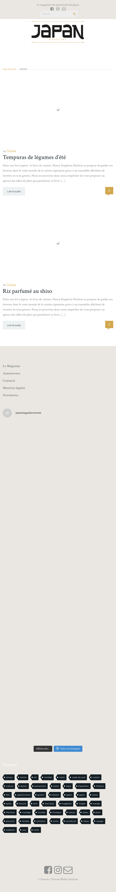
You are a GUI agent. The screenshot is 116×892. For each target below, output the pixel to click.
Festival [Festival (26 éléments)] (100, 786)
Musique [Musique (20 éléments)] (56, 812)
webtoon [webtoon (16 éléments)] (10, 830)
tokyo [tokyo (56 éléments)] (86, 821)
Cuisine (11, 151)
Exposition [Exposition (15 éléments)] (83, 786)
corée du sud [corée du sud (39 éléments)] (78, 777)
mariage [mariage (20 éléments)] (26, 812)
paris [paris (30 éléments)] (98, 812)
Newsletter (11, 395)
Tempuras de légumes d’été (34, 157)
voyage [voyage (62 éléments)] (99, 821)
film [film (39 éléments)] (8, 795)
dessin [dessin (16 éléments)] (23, 786)
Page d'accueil (9, 69)
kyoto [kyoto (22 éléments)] (9, 803)
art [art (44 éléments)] (35, 777)
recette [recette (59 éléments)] (25, 821)
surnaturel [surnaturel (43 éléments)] (71, 821)
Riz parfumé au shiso (27, 291)
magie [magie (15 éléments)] (82, 803)
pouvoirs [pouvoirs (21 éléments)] (10, 821)
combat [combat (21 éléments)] (48, 777)
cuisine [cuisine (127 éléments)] (96, 777)
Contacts (9, 381)
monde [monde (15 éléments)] (41, 812)
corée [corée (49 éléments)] (62, 777)
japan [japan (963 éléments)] (69, 795)
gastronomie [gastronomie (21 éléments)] (23, 795)
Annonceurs (11, 373)
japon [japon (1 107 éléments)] (82, 795)
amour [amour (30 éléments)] (9, 777)
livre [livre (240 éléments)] (35, 803)
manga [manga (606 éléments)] (96, 803)
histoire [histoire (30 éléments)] (55, 795)
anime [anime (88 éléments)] (23, 777)
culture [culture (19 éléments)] (9, 786)
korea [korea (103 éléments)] (95, 795)
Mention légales (14, 388)
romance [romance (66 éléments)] (40, 821)
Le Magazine (11, 366)
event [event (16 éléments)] (56, 786)
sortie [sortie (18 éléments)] (55, 821)
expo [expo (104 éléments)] (68, 786)
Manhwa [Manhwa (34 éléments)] (10, 812)
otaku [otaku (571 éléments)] (85, 812)
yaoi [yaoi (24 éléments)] (24, 830)
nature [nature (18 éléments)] (72, 812)
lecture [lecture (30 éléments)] (22, 803)
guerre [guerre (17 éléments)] (40, 795)
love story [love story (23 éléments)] (49, 803)
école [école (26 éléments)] (36, 830)
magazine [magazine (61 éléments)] (67, 803)
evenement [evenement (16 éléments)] (40, 786)
